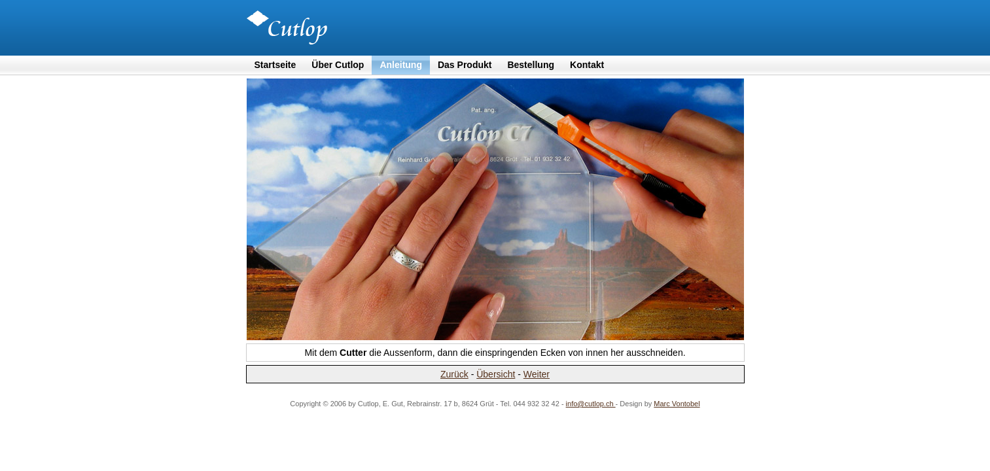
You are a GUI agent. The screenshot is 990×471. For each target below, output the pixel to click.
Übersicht (495, 374)
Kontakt (587, 65)
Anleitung (401, 65)
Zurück (454, 374)
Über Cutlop (337, 65)
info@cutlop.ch (591, 404)
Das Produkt (464, 65)
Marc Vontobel (676, 404)
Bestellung (530, 65)
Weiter (536, 374)
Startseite (275, 65)
